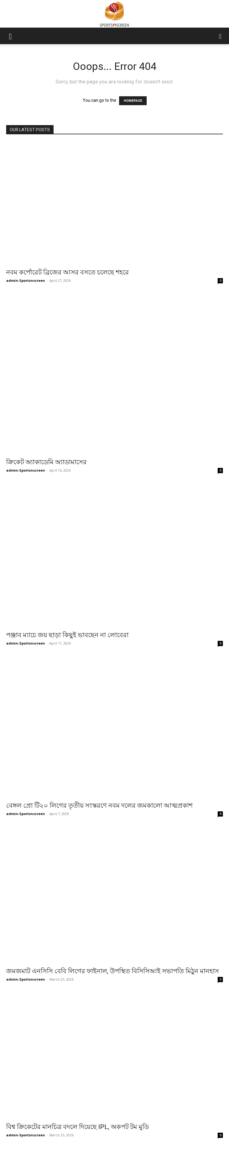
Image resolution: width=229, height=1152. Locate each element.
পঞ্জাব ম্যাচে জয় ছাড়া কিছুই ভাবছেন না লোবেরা (67, 635)
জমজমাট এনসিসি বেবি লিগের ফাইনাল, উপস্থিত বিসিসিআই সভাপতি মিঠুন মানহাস (112, 971)
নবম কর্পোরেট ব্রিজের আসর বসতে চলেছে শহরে (67, 272)
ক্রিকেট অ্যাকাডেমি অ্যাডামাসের (46, 462)
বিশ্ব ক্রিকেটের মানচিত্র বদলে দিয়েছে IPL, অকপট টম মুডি (77, 1106)
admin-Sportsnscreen (25, 280)
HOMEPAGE (133, 101)
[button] (10, 36)
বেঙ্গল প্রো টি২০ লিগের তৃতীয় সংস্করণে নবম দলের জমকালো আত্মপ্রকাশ (99, 805)
